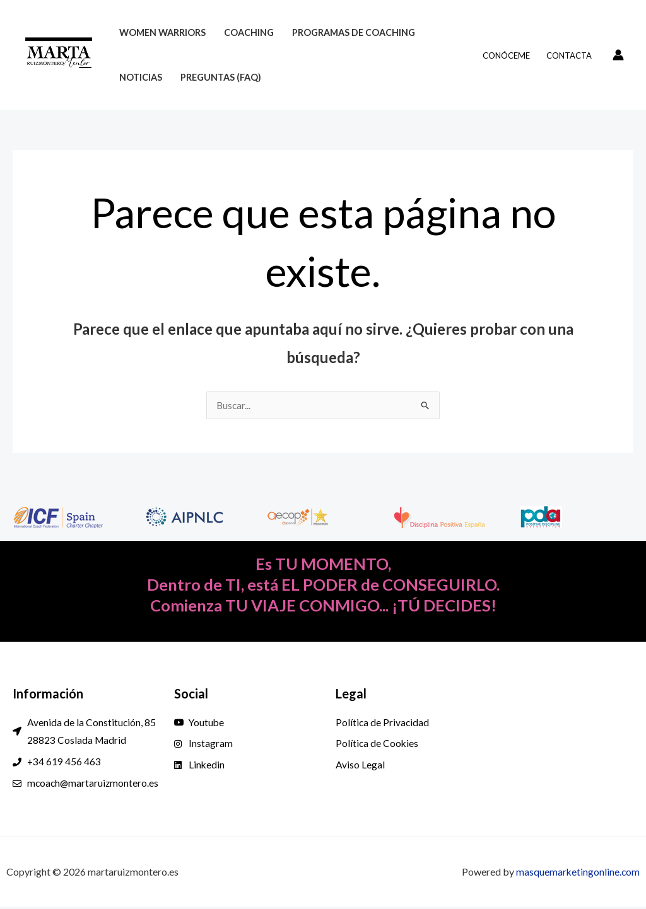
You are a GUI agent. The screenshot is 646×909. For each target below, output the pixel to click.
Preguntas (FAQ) (220, 77)
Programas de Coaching (353, 32)
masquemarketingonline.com (577, 874)
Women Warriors (162, 32)
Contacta (569, 55)
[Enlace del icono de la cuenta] (618, 55)
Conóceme (506, 55)
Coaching (249, 32)
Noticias (140, 77)
